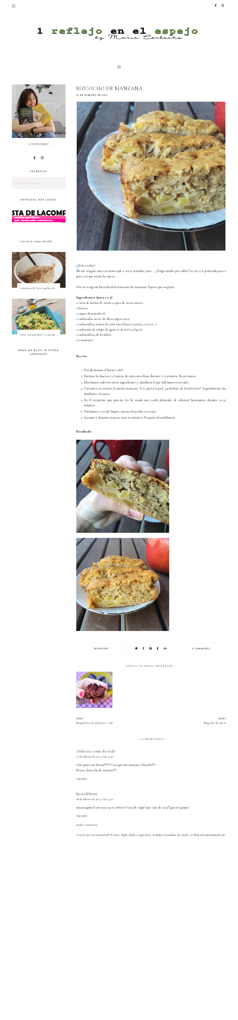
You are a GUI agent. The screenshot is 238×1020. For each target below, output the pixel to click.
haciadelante (87, 793)
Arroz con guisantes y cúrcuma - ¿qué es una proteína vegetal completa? (40, 334)
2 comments (201, 649)
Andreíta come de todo (96, 751)
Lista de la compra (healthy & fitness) (40, 241)
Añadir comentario (87, 824)
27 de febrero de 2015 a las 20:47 (95, 756)
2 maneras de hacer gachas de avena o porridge (40, 288)
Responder (81, 778)
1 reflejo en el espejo (27, 183)
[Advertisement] (157, 981)
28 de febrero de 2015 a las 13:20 (94, 799)
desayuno (101, 649)
